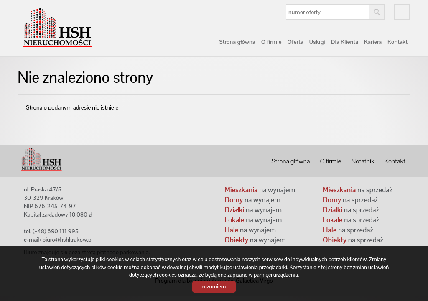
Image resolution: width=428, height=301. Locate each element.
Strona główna (237, 42)
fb (402, 12)
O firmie (271, 42)
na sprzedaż (357, 189)
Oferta (295, 42)
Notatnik (362, 161)
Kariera (373, 42)
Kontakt (397, 42)
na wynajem (259, 189)
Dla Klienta (345, 42)
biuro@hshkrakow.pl (67, 239)
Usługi (317, 42)
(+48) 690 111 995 (56, 231)
